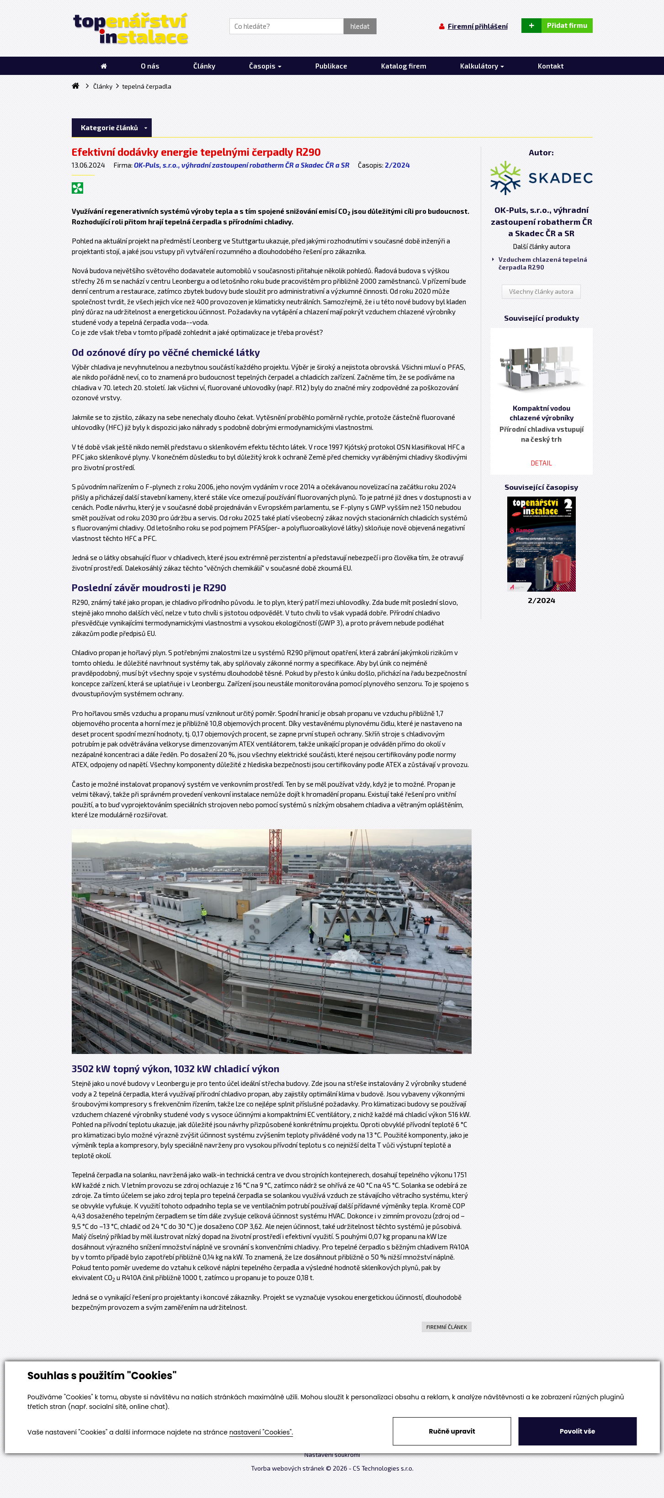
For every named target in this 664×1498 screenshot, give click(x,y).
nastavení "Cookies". (261, 1432)
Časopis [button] (265, 66)
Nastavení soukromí (332, 1454)
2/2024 (397, 165)
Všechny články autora (541, 291)
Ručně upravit (452, 1431)
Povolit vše (577, 1431)
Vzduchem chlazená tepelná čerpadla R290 (539, 263)
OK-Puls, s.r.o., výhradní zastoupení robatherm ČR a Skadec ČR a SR (242, 165)
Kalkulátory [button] (482, 66)
